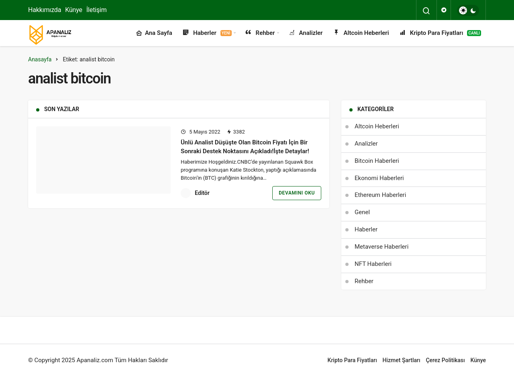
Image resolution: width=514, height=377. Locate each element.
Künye (73, 10)
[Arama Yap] (426, 11)
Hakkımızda (44, 10)
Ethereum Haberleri (380, 195)
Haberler (207, 33)
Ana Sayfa (154, 33)
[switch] (468, 10)
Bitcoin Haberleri (377, 160)
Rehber (260, 33)
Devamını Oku (297, 193)
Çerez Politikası (445, 360)
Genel (362, 212)
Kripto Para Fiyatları (440, 33)
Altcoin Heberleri (360, 33)
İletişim (96, 10)
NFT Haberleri (373, 264)
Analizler (305, 33)
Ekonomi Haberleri (379, 178)
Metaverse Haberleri (381, 246)
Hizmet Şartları (401, 360)
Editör (202, 193)
